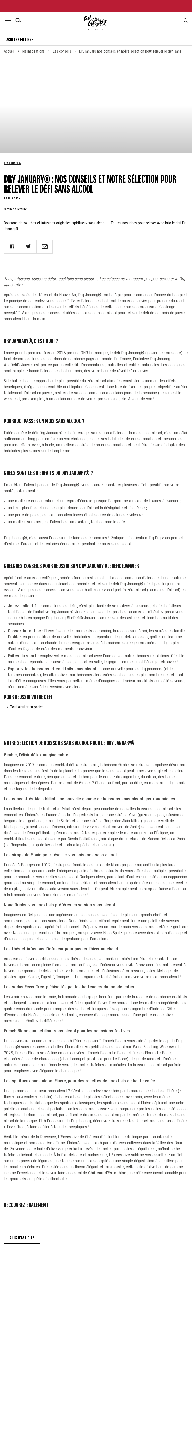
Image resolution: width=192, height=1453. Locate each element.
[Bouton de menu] (9, 20)
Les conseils (12, 162)
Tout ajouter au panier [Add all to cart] (24, 706)
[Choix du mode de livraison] (18, 20)
